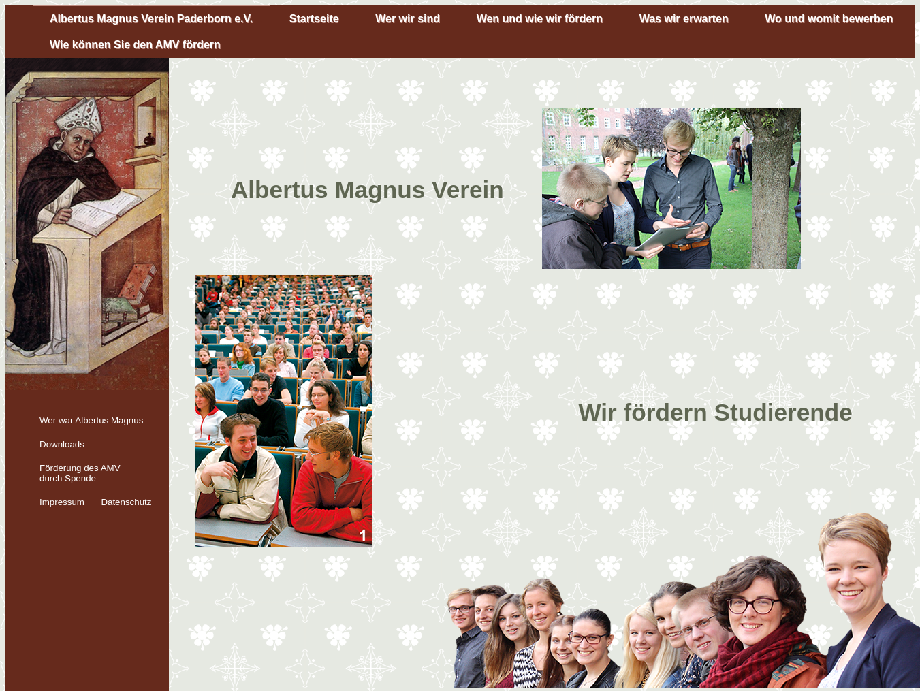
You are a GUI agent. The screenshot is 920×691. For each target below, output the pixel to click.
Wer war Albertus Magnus (91, 420)
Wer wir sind (407, 19)
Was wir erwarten (684, 19)
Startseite (314, 19)
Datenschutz (126, 502)
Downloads (61, 444)
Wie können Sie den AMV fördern (135, 44)
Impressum (61, 502)
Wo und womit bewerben (829, 19)
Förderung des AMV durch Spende (80, 473)
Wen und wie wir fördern (540, 19)
